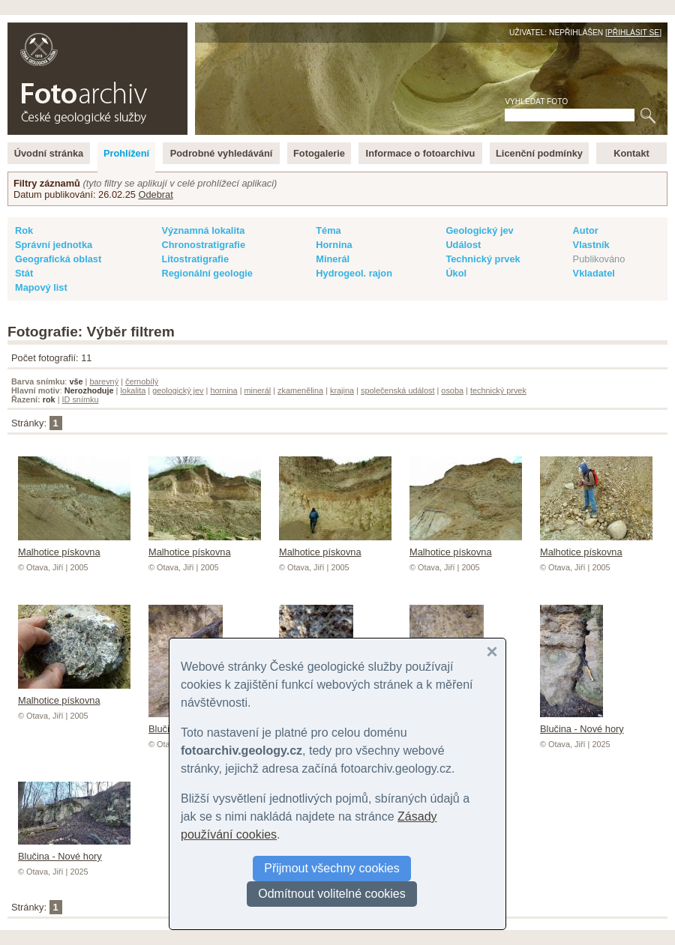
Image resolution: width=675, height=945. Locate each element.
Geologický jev (479, 230)
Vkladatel (594, 273)
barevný (103, 381)
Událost (463, 244)
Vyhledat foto (536, 101)
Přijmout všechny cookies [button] (332, 868)
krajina (342, 390)
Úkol (456, 273)
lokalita (133, 390)
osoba (452, 390)
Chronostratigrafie (203, 244)
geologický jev (177, 390)
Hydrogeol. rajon (354, 273)
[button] (492, 652)
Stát (24, 273)
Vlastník (591, 244)
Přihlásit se (633, 32)
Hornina (334, 244)
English (169, 30)
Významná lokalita (202, 230)
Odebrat (155, 194)
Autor (585, 230)
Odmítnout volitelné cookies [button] (332, 893)
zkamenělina (300, 390)
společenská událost (398, 390)
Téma (328, 230)
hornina (223, 390)
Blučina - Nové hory (582, 723)
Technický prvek (483, 259)
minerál (258, 390)
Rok (24, 230)
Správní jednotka (53, 244)
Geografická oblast (58, 259)
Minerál (333, 259)
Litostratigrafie (195, 259)
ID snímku (80, 399)
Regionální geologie (207, 273)
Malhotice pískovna (74, 546)
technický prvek (498, 390)
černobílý (141, 381)
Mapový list (41, 287)
